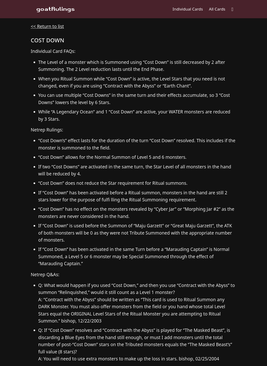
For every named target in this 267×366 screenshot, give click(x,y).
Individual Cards (188, 9)
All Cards (217, 9)
